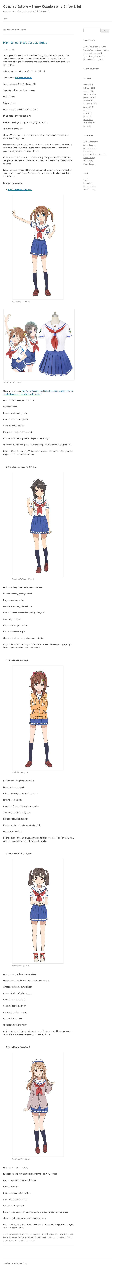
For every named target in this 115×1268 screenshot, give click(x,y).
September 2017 (90, 104)
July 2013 (86, 126)
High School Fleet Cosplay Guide (25, 42)
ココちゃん (51, 1237)
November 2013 (89, 123)
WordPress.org (89, 189)
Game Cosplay (89, 157)
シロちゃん (60, 1237)
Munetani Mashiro (16, 1237)
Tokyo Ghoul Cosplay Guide (94, 47)
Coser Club (87, 151)
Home (5, 19)
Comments (89, 186)
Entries (88, 183)
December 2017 (89, 94)
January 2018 (88, 91)
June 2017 (87, 113)
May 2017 (87, 116)
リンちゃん (19, 1240)
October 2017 (88, 100)
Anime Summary (90, 148)
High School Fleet (51, 1234)
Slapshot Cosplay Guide (93, 53)
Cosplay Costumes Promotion (95, 154)
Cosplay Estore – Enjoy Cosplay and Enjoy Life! (42, 6)
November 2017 (89, 97)
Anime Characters (90, 142)
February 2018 (89, 88)
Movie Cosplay (89, 164)
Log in (85, 180)
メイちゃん (10, 1240)
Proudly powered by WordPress (15, 1263)
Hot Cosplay (88, 161)
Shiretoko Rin (40, 1237)
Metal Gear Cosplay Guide (94, 59)
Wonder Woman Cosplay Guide (96, 50)
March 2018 (88, 85)
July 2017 (86, 110)
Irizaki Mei (63, 1234)
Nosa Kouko (29, 1237)
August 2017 (88, 107)
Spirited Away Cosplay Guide (95, 56)
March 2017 (88, 119)
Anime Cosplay (29, 1234)
